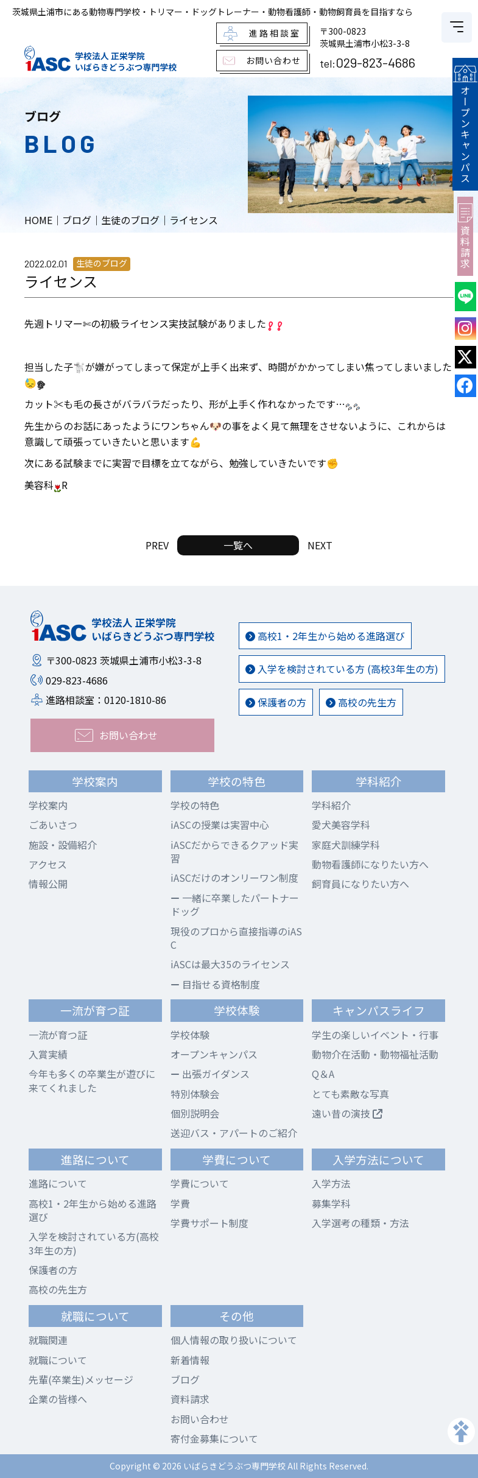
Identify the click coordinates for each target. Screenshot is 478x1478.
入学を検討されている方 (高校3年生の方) (341, 668)
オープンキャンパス (467, 121)
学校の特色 (194, 805)
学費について (199, 1183)
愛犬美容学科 (341, 824)
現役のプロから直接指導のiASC (236, 938)
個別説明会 (194, 1113)
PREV (157, 545)
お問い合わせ (199, 1419)
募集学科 (331, 1203)
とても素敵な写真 (350, 1093)
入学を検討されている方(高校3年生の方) (94, 1243)
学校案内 (48, 805)
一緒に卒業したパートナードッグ (234, 904)
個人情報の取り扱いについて (233, 1339)
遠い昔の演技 (347, 1113)
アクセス (48, 864)
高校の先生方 (361, 702)
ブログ (185, 1379)
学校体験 (189, 1034)
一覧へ (238, 545)
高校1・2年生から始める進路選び (325, 635)
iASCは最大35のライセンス (230, 964)
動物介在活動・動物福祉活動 (375, 1054)
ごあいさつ (53, 824)
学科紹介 (331, 805)
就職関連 (48, 1339)
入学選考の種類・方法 (360, 1223)
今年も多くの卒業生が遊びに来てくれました (92, 1080)
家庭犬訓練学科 (346, 844)
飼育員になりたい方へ (360, 883)
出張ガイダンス (210, 1073)
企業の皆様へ (58, 1399)
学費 (180, 1203)
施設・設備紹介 (63, 844)
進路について (58, 1183)
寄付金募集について (214, 1438)
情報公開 (48, 883)
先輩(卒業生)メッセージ (81, 1379)
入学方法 (331, 1183)
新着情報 (189, 1360)
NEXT (320, 545)
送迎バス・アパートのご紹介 (233, 1132)
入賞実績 (48, 1054)
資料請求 (467, 230)
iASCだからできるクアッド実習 (234, 851)
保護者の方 (275, 702)
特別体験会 (194, 1093)
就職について (58, 1360)
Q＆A (323, 1073)
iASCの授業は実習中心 (219, 824)
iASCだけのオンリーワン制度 (234, 877)
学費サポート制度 (209, 1223)
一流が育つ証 (58, 1034)
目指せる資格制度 (215, 984)
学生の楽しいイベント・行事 (375, 1034)
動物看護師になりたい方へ (370, 864)
